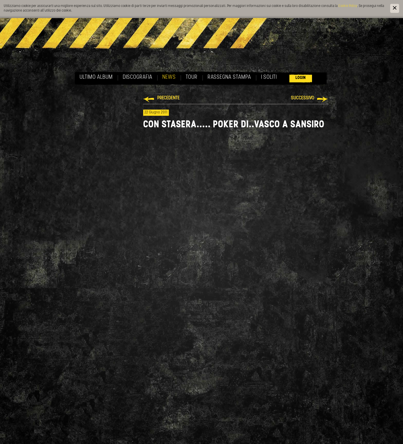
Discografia (137, 77)
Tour (192, 77)
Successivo (302, 98)
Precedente (168, 98)
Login (301, 78)
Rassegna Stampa (229, 77)
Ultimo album (96, 77)
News (169, 77)
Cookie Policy (347, 6)
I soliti (269, 77)
